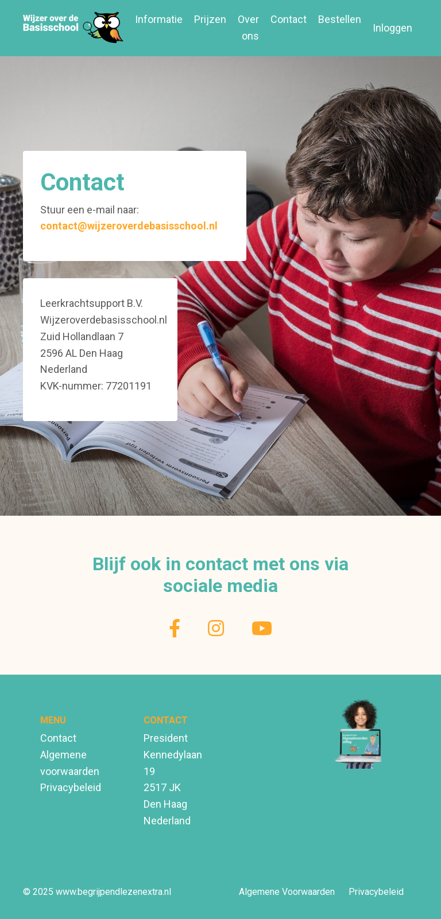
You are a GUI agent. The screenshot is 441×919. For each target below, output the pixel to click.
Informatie (159, 19)
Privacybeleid (70, 787)
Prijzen (210, 19)
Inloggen (392, 28)
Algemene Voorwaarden (287, 891)
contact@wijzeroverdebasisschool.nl (129, 226)
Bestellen (339, 19)
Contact (288, 19)
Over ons (248, 27)
